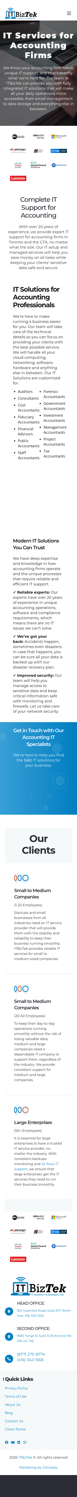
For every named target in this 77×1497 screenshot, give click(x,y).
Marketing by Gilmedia (39, 1467)
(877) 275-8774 (31, 1354)
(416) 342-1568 (30, 1359)
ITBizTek (25, 1457)
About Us (13, 1405)
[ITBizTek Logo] (21, 13)
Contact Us (14, 1421)
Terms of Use (15, 1396)
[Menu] (69, 13)
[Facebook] (6, 1442)
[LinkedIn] (18, 1442)
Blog (9, 1413)
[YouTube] (13, 1442)
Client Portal (15, 1429)
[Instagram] (24, 1442)
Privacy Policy (16, 1388)
